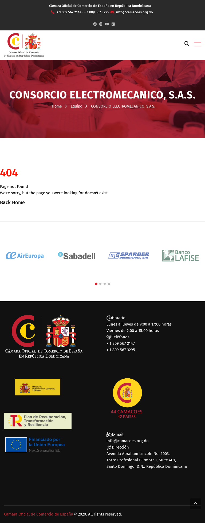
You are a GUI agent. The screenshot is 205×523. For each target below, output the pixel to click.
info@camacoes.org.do (128, 440)
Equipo (76, 106)
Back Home (12, 202)
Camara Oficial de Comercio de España (38, 514)
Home (57, 106)
